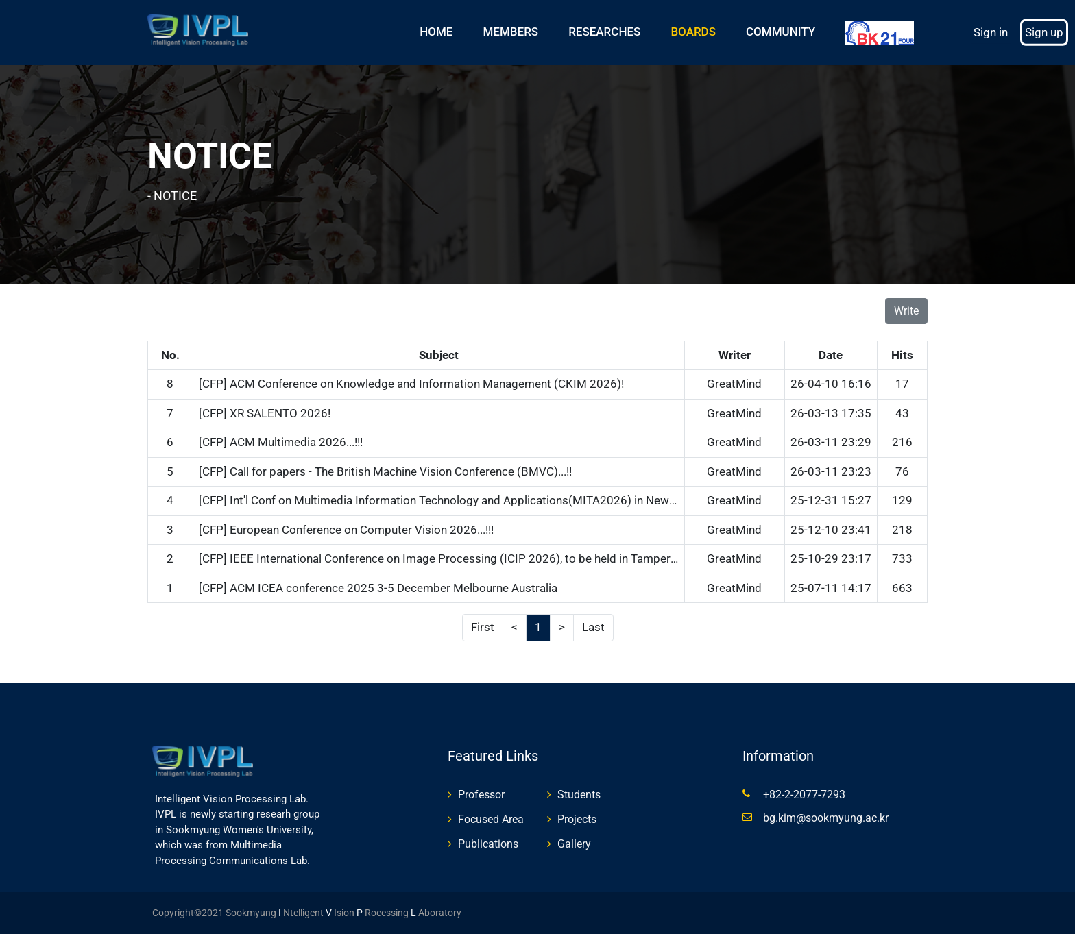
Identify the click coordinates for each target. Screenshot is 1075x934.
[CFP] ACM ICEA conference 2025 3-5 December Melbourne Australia (378, 588)
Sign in (991, 32)
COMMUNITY (780, 31)
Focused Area (491, 819)
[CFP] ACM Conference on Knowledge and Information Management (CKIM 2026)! (411, 384)
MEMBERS (510, 31)
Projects (576, 819)
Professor (481, 794)
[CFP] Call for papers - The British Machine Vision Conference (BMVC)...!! (385, 471)
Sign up (1044, 32)
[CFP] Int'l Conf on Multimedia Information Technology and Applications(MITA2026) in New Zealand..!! (461, 500)
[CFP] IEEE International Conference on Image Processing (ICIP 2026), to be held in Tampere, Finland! (460, 558)
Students (579, 794)
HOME (436, 31)
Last (593, 627)
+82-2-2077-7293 (804, 794)
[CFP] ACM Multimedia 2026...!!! (281, 442)
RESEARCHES (604, 31)
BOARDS (693, 31)
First (482, 627)
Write (906, 310)
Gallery (574, 843)
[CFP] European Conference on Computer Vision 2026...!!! (346, 530)
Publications (488, 843)
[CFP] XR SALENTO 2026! (264, 413)
